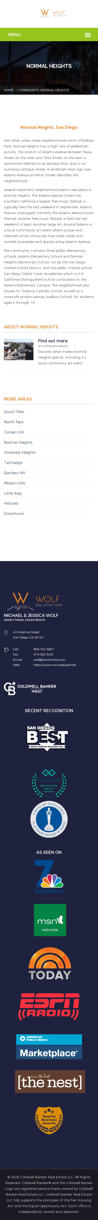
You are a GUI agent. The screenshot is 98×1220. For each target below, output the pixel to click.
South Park (14, 411)
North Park (14, 422)
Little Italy (13, 493)
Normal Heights (18, 442)
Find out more (53, 341)
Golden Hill (14, 432)
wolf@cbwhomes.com (49, 660)
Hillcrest (11, 503)
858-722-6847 (43, 649)
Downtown (14, 513)
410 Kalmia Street (26, 632)
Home (9, 90)
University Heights (20, 452)
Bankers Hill (14, 473)
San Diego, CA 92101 (28, 637)
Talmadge (13, 462)
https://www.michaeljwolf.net (54, 665)
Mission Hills (14, 483)
